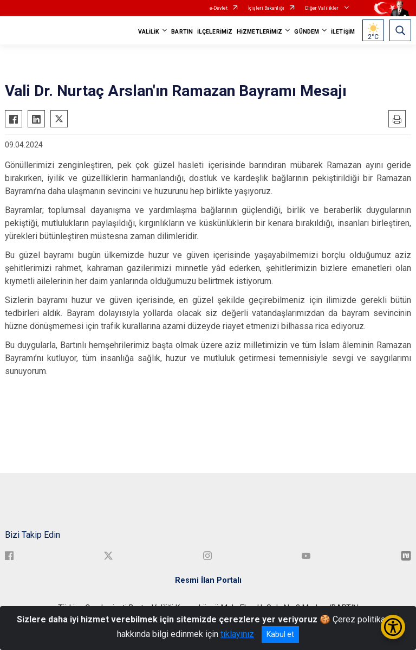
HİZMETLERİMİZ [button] (259, 31)
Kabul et (280, 634)
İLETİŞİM (343, 31)
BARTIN (182, 31)
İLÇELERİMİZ (214, 31)
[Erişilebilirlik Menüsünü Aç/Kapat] (393, 627)
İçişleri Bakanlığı (266, 8)
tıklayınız (237, 634)
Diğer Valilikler (322, 8)
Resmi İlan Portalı (208, 580)
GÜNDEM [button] (306, 31)
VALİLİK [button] (149, 31)
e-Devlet (218, 8)
